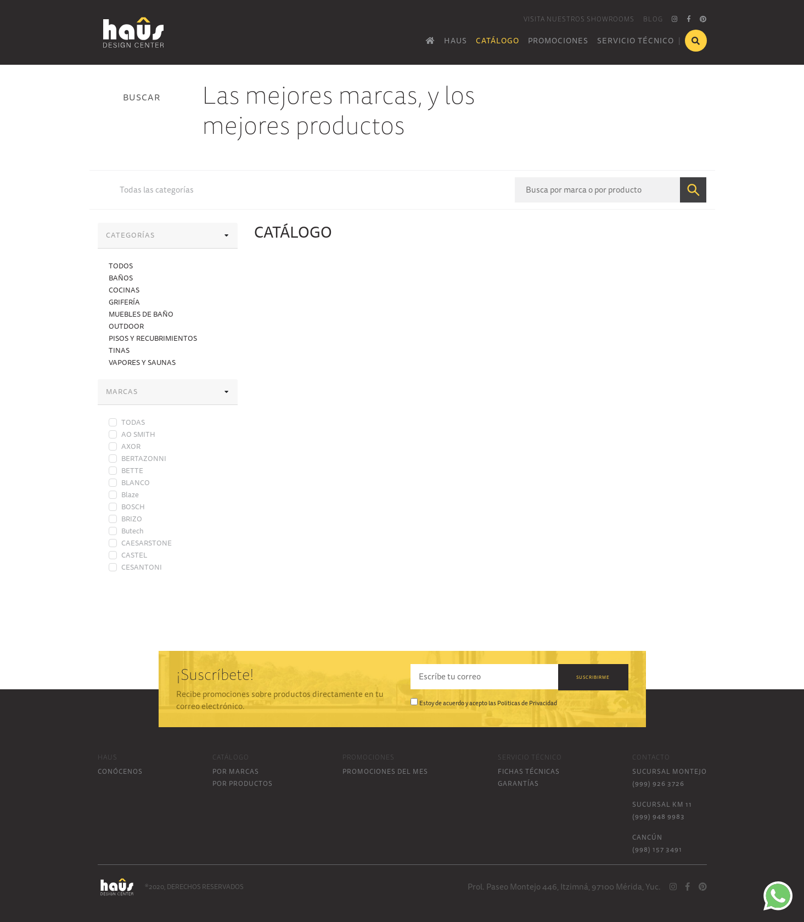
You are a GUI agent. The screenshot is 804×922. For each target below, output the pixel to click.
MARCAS (167, 391)
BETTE (132, 470)
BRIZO (131, 518)
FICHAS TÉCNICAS (529, 771)
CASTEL (134, 554)
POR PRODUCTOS (242, 783)
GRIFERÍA (124, 301)
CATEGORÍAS (167, 234)
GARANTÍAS (518, 783)
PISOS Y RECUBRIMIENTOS (153, 338)
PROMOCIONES (558, 41)
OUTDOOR (126, 326)
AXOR (130, 446)
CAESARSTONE (146, 542)
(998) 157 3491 (657, 849)
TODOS (121, 265)
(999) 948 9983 (658, 816)
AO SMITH (138, 434)
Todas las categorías (157, 190)
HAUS (455, 41)
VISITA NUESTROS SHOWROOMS (579, 19)
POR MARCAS (235, 771)
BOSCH (133, 506)
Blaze (130, 494)
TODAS (133, 422)
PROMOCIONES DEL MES (385, 771)
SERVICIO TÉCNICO (635, 41)
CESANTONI (141, 566)
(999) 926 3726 (658, 783)
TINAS (119, 350)
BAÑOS (121, 277)
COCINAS (124, 289)
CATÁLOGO (497, 41)
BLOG (653, 19)
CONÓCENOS (120, 771)
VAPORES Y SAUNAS (142, 362)
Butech (132, 530)
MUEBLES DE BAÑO (141, 313)
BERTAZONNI (143, 458)
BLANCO (135, 482)
